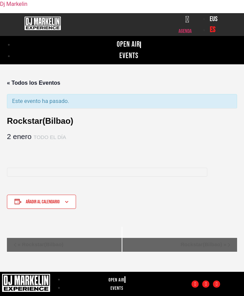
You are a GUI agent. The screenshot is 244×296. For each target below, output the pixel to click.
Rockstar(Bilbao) (41, 244)
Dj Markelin (13, 4)
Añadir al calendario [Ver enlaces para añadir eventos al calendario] (42, 202)
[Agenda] (187, 19)
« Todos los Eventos (33, 83)
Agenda (185, 31)
